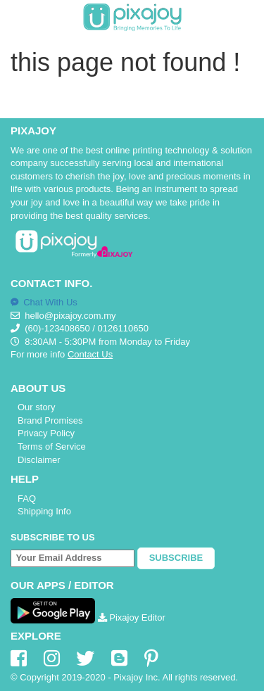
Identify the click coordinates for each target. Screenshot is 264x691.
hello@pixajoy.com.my (70, 315)
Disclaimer (39, 460)
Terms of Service (52, 446)
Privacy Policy (46, 433)
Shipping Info (44, 511)
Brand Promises (50, 420)
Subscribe (176, 557)
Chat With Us (44, 302)
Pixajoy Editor (131, 617)
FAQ (27, 498)
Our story (36, 407)
